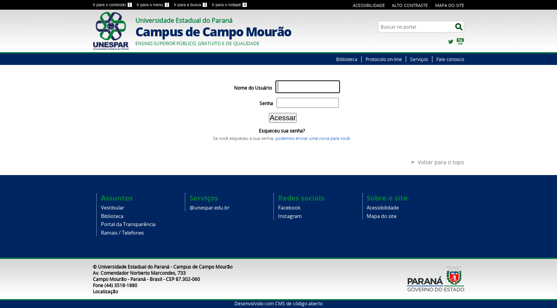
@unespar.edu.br (209, 207)
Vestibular (112, 207)
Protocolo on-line (384, 59)
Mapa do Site (449, 5)
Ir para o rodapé (230, 4)
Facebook (289, 207)
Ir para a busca (191, 4)
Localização (105, 291)
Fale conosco (450, 59)
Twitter (450, 42)
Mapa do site (381, 216)
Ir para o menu (154, 4)
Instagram (290, 216)
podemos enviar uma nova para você (312, 138)
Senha (266, 103)
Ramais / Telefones (122, 233)
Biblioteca (346, 59)
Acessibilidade (369, 5)
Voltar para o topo (441, 162)
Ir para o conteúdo (113, 4)
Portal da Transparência (128, 224)
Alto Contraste (410, 5)
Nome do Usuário (253, 88)
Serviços (419, 59)
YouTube (460, 42)
